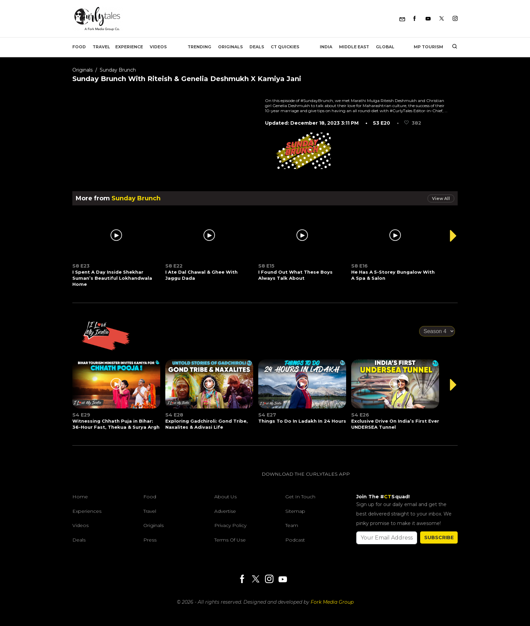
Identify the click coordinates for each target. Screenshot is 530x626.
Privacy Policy (230, 525)
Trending (199, 46)
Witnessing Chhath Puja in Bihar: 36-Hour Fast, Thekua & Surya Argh (116, 424)
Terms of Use (230, 540)
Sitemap (295, 511)
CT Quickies (285, 46)
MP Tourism (428, 46)
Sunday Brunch (118, 70)
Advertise (225, 511)
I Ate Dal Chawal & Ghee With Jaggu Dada (201, 275)
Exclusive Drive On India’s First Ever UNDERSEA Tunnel (395, 424)
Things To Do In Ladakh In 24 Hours (302, 421)
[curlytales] (92, 481)
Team (291, 525)
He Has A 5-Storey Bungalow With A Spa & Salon (393, 275)
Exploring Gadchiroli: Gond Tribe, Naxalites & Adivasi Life (206, 424)
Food (79, 46)
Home (80, 497)
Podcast (295, 540)
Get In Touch (300, 497)
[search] (452, 47)
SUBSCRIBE (439, 537)
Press (149, 540)
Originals (230, 46)
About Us (225, 497)
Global (385, 46)
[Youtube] (428, 19)
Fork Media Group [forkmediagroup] (332, 602)
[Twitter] (441, 19)
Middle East (354, 46)
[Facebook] (414, 19)
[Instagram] (455, 19)
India (326, 46)
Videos (158, 46)
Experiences (86, 511)
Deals (256, 46)
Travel (101, 46)
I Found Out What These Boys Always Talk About (295, 275)
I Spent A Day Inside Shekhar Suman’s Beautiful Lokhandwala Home (112, 278)
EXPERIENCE (129, 46)
